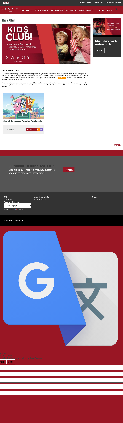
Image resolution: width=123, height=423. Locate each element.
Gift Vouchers (57, 10)
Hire (108, 10)
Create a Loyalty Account (113, 3)
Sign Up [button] (100, 50)
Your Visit (69, 10)
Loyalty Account (86, 10)
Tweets (94, 197)
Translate (18, 209)
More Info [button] (117, 145)
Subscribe (69, 170)
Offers (101, 10)
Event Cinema (40, 10)
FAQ (5, 197)
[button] (4, 3)
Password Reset (98, 3)
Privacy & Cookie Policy (41, 197)
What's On (25, 10)
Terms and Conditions (11, 202)
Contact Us (8, 199)
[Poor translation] (10, 361)
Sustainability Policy (40, 199)
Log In (89, 3)
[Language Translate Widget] (17, 205)
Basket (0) (82, 3)
